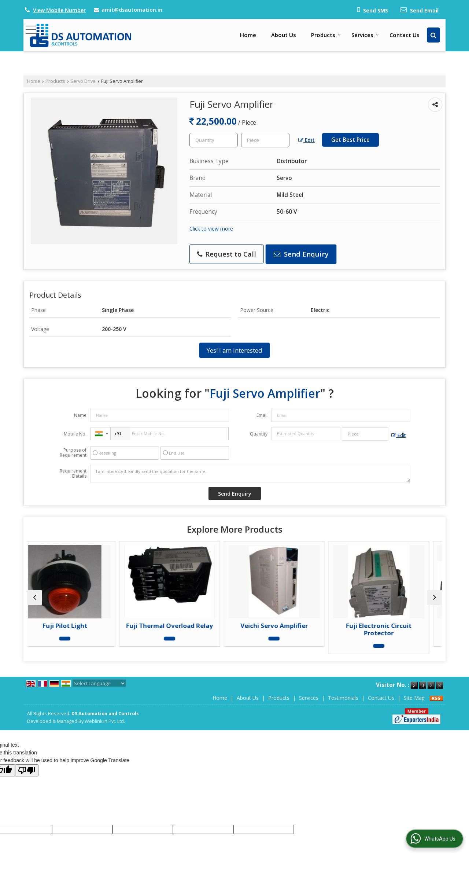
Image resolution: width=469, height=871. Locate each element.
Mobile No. (75, 434)
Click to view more (211, 228)
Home (248, 34)
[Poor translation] (26, 770)
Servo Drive (83, 81)
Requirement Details (73, 473)
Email (261, 415)
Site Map (414, 697)
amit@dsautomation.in (131, 9)
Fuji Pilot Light (77, 625)
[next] (434, 597)
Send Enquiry (301, 253)
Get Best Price (350, 140)
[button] (59, 10)
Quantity (258, 434)
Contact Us (404, 34)
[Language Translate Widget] (99, 683)
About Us (283, 34)
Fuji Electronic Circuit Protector (391, 629)
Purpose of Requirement (73, 453)
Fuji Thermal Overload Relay (182, 625)
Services (365, 34)
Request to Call (226, 253)
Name (80, 415)
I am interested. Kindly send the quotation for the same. (250, 473)
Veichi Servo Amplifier (287, 625)
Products (326, 34)
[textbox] (265, 140)
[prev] (34, 597)
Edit (306, 139)
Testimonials (343, 697)
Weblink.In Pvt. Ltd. (105, 721)
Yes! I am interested (234, 350)
